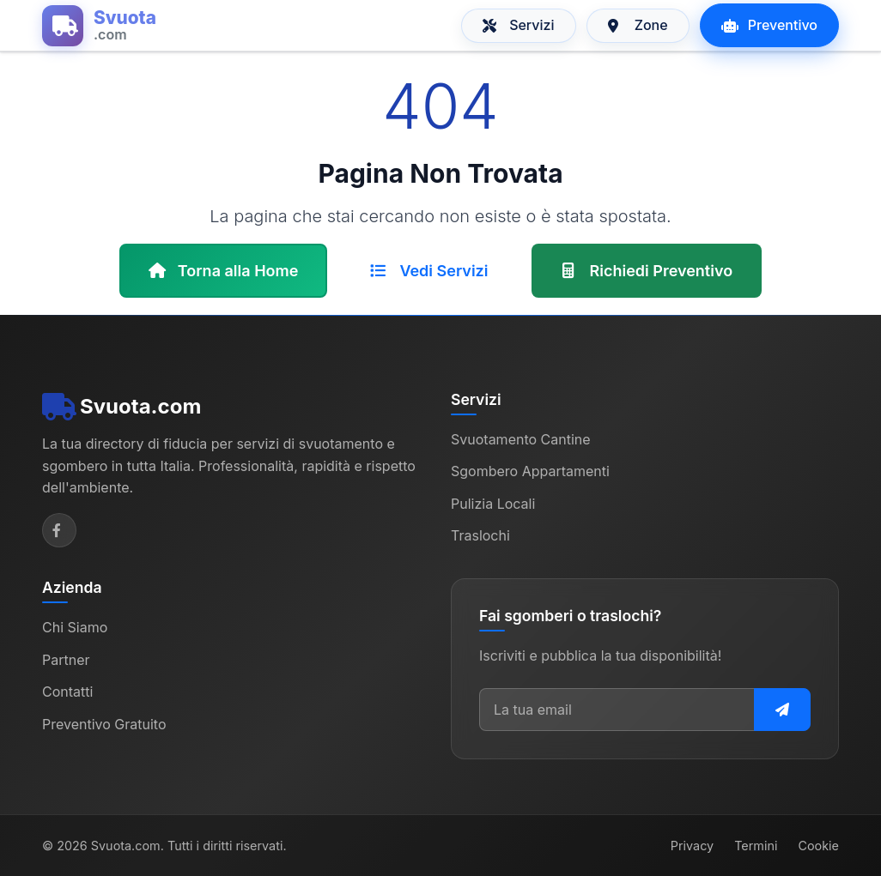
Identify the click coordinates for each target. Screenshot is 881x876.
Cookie (818, 845)
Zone (638, 24)
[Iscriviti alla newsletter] (782, 709)
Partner (66, 659)
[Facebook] (59, 530)
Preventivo (769, 24)
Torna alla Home (224, 271)
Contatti (67, 691)
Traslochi (480, 535)
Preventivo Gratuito (104, 724)
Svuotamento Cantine (521, 439)
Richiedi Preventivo (647, 271)
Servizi (519, 24)
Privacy (692, 845)
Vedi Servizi (429, 271)
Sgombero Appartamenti (530, 471)
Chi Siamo (74, 627)
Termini (755, 845)
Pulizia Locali (493, 503)
